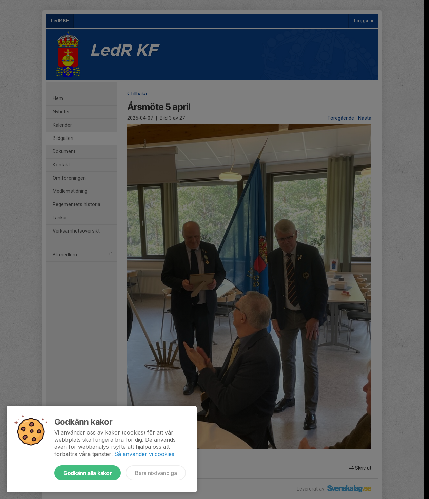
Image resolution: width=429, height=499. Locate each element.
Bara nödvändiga (156, 472)
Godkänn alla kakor (87, 472)
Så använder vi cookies (144, 453)
